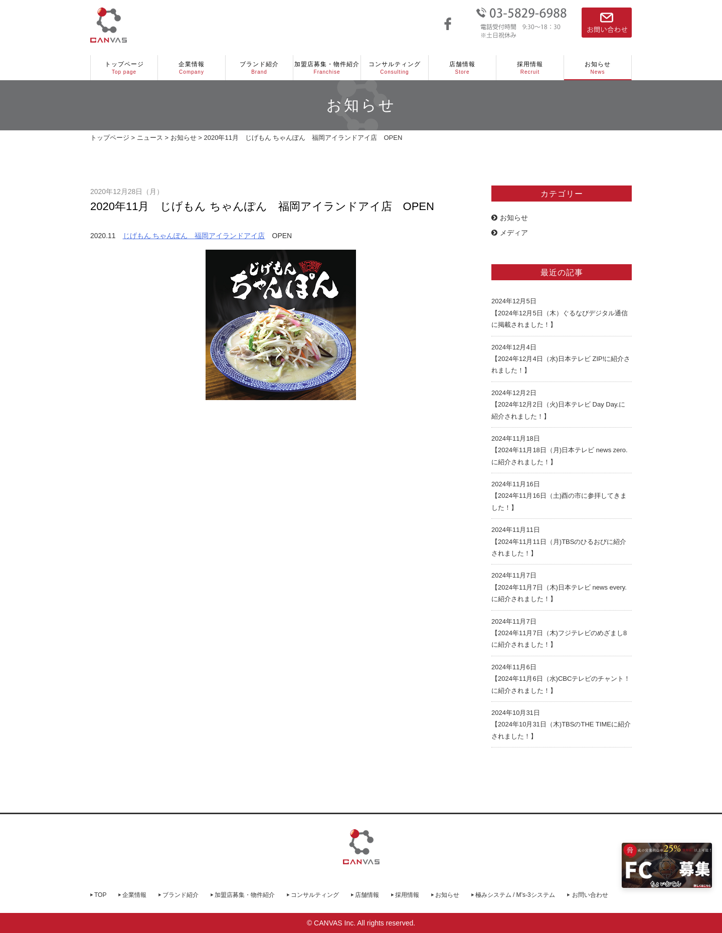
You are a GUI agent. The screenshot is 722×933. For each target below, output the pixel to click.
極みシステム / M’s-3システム (515, 894)
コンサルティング (394, 68)
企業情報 (191, 68)
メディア (509, 233)
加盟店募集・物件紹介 (326, 68)
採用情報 (530, 68)
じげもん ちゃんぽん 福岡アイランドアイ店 (194, 236)
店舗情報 (462, 68)
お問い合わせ (590, 894)
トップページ (124, 68)
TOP (100, 894)
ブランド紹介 (259, 68)
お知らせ (597, 68)
